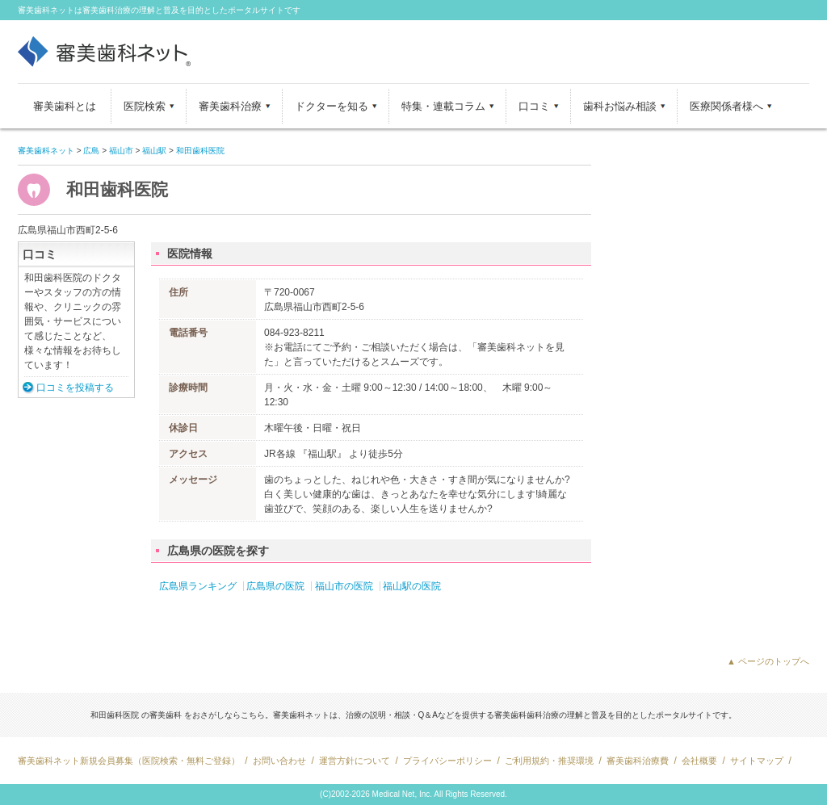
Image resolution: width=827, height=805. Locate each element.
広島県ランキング (198, 586)
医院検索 (145, 106)
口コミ (534, 106)
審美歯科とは (64, 106)
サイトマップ (756, 760)
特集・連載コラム (443, 106)
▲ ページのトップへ (768, 661)
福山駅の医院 (412, 586)
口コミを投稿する (75, 387)
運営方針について (354, 760)
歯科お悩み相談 (620, 106)
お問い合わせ (279, 760)
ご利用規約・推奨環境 (549, 760)
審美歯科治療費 (638, 760)
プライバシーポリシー (447, 760)
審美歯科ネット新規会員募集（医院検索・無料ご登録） (129, 760)
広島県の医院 (275, 586)
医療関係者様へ (726, 106)
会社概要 (699, 760)
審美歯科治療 (230, 106)
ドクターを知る (331, 106)
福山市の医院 (344, 586)
